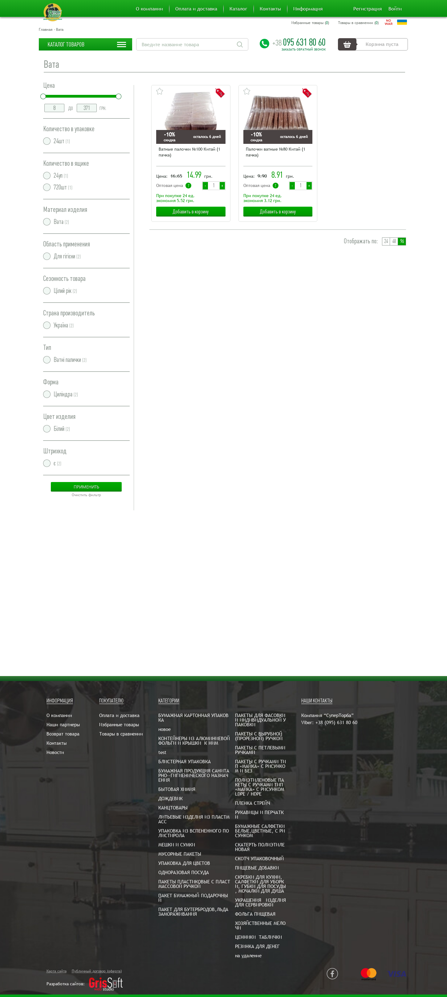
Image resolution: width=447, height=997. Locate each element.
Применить (86, 487)
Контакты (270, 8)
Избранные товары (119, 724)
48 (394, 241)
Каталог (238, 8)
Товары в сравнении (121, 734)
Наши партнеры (63, 724)
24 (386, 241)
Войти (395, 8)
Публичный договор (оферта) (97, 971)
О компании (149, 8)
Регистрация (367, 8)
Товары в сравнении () (358, 23)
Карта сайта (57, 971)
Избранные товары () (310, 23)
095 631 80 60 (299, 42)
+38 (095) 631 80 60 (336, 722)
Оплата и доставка (196, 8)
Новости (55, 752)
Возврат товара (63, 734)
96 (402, 241)
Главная (45, 29)
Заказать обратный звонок (304, 49)
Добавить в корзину (191, 212)
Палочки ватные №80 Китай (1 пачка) (275, 152)
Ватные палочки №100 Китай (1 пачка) (189, 152)
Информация (308, 8)
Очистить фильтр (86, 495)
